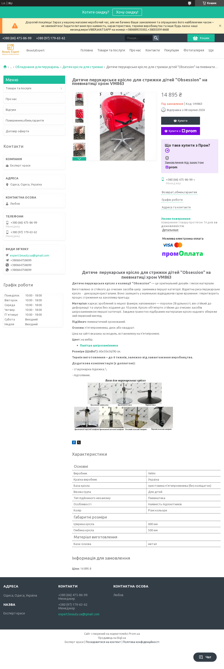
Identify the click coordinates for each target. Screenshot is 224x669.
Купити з (183, 131)
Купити (182, 120)
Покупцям (171, 50)
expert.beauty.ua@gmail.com (29, 255)
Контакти (153, 50)
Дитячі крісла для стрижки (82, 67)
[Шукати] (156, 38)
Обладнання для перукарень (37, 67)
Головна (87, 50)
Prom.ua (134, 633)
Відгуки (11, 109)
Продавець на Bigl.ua (112, 637)
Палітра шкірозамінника (99, 345)
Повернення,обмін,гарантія (25, 120)
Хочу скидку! (127, 12)
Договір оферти (17, 131)
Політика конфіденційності (141, 641)
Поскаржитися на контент (103, 641)
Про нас (135, 50)
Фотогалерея (194, 50)
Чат (205, 657)
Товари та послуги (111, 50)
